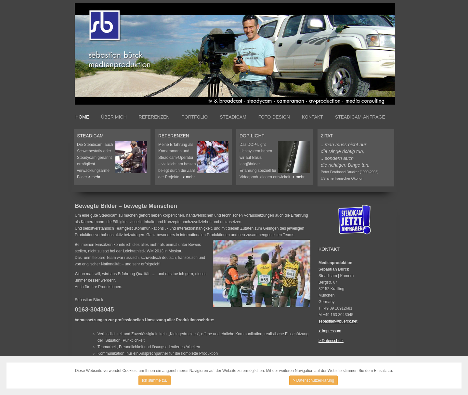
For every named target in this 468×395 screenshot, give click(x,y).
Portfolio (194, 117)
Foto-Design (274, 117)
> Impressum (329, 331)
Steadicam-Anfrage (360, 117)
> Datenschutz (331, 340)
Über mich (114, 117)
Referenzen (154, 117)
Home (82, 117)
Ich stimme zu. (154, 380)
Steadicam (233, 117)
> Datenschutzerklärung (313, 380)
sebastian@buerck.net (338, 321)
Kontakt (312, 117)
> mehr (94, 177)
